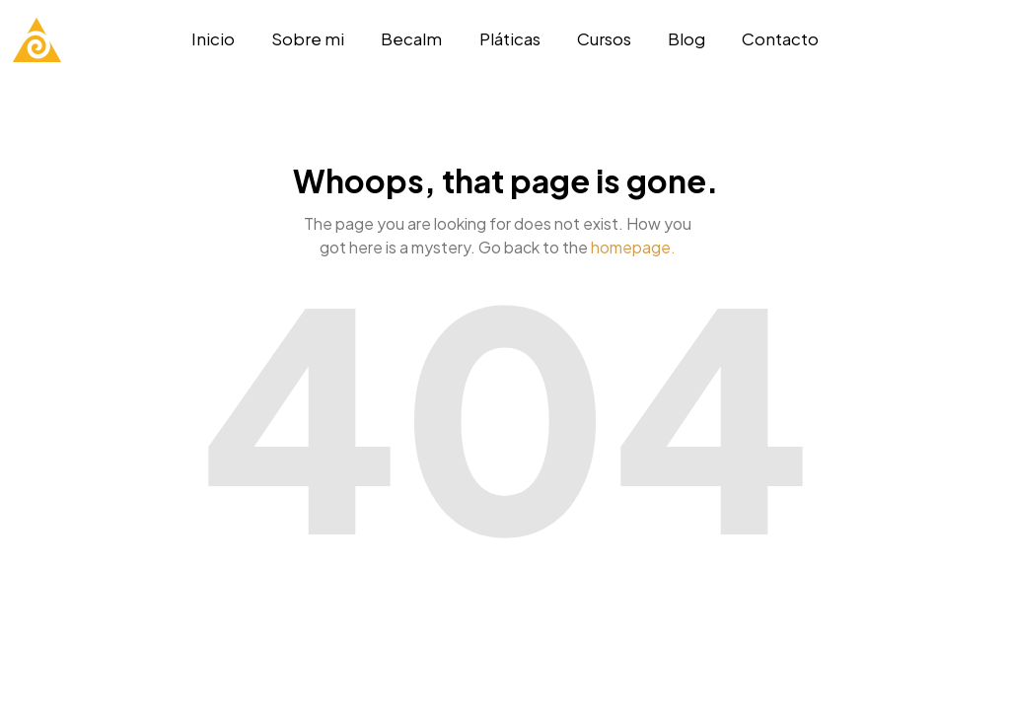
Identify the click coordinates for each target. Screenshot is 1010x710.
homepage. (633, 247)
